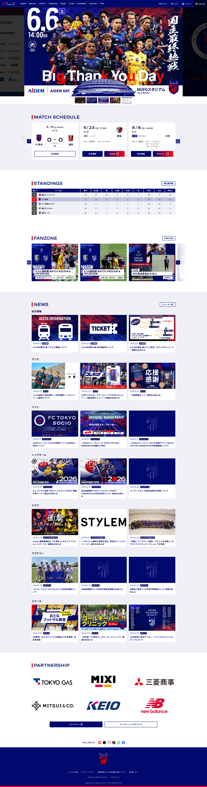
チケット (163, 4)
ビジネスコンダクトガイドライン (98, 777)
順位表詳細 (168, 183)
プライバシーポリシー (88, 772)
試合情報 (92, 153)
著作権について (133, 772)
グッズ (174, 4)
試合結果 (55, 153)
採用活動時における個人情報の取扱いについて (112, 772)
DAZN (112, 153)
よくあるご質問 (73, 772)
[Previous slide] (29, 141)
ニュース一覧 (167, 304)
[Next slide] (178, 262)
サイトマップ (115, 777)
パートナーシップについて (131, 724)
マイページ (186, 4)
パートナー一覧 (76, 724)
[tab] (80, 100)
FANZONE (168, 238)
